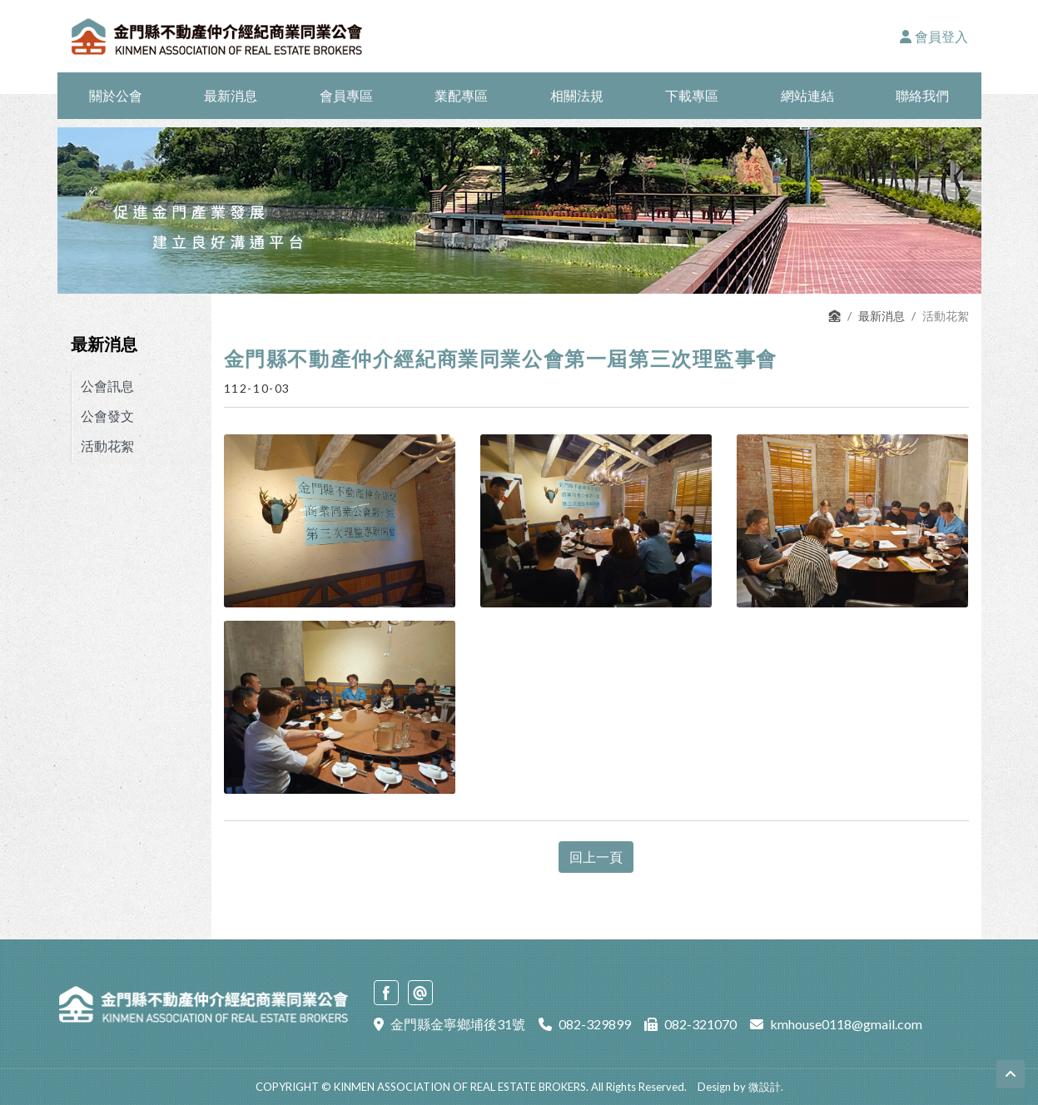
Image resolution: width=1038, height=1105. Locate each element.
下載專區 (691, 95)
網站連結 (807, 95)
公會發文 (107, 416)
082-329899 (595, 1024)
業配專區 (461, 95)
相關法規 (576, 95)
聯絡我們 (922, 95)
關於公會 (115, 95)
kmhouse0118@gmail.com (846, 1024)
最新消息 (230, 95)
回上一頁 (596, 857)
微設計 (764, 1086)
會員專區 (346, 95)
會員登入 (934, 36)
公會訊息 (107, 386)
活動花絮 (107, 445)
